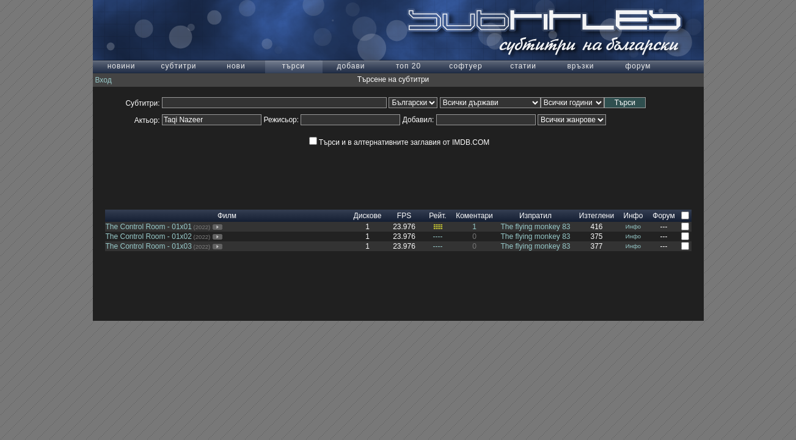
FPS (404, 215)
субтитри (178, 66)
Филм (226, 215)
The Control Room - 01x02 (149, 236)
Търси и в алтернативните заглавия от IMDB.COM (399, 142)
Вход (103, 80)
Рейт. (437, 215)
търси (293, 66)
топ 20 (408, 66)
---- (438, 236)
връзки (580, 66)
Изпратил (535, 215)
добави (351, 66)
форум (638, 66)
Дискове (368, 215)
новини (122, 66)
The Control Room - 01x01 (149, 226)
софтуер (465, 66)
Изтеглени (596, 215)
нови (236, 66)
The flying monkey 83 (535, 226)
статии (523, 66)
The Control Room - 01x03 (149, 246)
